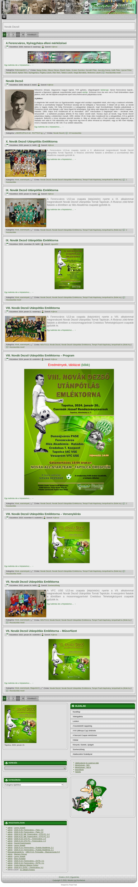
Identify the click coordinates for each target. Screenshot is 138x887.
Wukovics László (94, 73)
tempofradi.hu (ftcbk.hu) (111, 180)
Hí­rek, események (22, 180)
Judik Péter (115, 70)
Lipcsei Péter (126, 70)
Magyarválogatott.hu (16, 852)
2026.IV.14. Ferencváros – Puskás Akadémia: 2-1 (34, 848)
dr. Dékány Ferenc (27, 870)
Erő (67, 877)
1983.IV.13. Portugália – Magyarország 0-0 (43, 852)
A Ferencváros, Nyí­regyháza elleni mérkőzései (36, 43)
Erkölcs (62, 877)
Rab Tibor (56, 73)
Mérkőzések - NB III (83, 767)
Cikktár (75, 740)
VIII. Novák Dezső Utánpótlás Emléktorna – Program (40, 355)
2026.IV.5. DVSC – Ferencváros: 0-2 (28, 867)
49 (23, 35)
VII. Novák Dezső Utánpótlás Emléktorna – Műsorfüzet (41, 630)
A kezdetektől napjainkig (82, 726)
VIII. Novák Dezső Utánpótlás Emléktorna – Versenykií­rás (43, 514)
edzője (85, 92)
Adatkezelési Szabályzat (82, 754)
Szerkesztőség (54, 585)
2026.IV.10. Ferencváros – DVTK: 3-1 (29, 861)
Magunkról (34, 688)
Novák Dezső (11, 73)
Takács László (67, 73)
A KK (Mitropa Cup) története (84, 731)
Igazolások (79, 770)
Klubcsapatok (20, 70)
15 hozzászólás (75, 133)
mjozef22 (54, 244)
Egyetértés (74, 877)
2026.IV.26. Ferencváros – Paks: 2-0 (28, 830)
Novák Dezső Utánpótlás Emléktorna (67, 180)
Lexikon (76, 721)
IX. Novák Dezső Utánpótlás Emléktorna (32, 190)
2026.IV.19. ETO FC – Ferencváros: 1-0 (30, 839)
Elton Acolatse (20, 859)
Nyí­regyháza (34, 73)
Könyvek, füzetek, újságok (83, 745)
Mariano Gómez (20, 854)
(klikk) (69, 365)
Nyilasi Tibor (22, 73)
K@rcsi (54, 47)
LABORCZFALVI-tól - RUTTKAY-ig (28, 133)
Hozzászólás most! (113, 73)
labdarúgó (105, 90)
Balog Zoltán (42, 70)
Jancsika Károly (104, 70)
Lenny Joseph (19, 828)
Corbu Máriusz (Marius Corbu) (26, 865)
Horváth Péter (91, 70)
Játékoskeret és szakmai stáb (87, 763)
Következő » (32, 35)
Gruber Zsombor (78, 70)
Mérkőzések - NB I (82, 765)
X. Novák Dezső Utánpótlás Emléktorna (31, 141)
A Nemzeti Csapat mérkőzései (85, 735)
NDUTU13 (44, 345)
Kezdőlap (76, 712)
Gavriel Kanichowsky (22, 843)
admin (10, 828)
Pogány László (45, 73)
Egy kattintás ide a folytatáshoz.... (19, 65)
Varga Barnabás (80, 73)
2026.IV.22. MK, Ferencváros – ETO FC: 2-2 (32, 834)
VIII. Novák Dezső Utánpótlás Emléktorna (33, 307)
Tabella (78, 772)
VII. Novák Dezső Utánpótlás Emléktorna (32, 581)
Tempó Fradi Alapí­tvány (92, 180)
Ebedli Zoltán (65, 70)
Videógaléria (78, 716)
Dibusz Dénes (53, 70)
